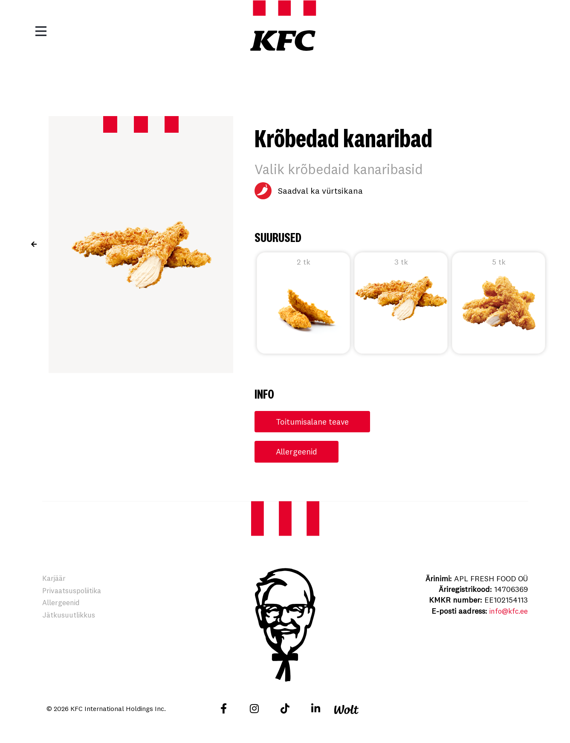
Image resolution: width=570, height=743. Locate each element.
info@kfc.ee (507, 612)
